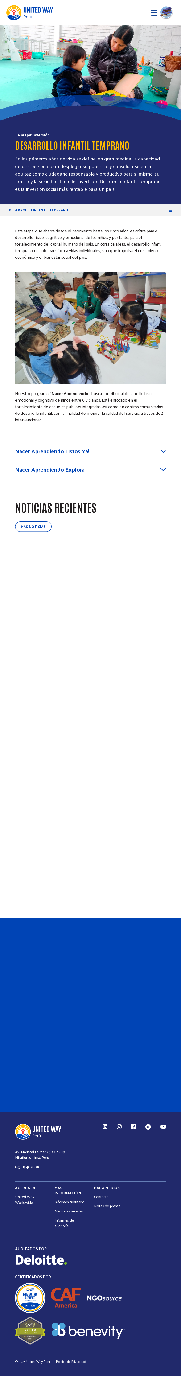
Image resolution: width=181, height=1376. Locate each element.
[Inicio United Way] (29, 13)
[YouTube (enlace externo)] (163, 1127)
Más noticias (33, 526)
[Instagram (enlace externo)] (119, 1126)
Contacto (101, 1197)
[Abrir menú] (154, 13)
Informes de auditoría (64, 1223)
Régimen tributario (69, 1202)
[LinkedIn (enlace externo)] (105, 1126)
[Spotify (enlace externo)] (148, 1127)
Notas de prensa (107, 1206)
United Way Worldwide (24, 1199)
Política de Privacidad (71, 1361)
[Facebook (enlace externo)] (133, 1126)
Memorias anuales (69, 1211)
